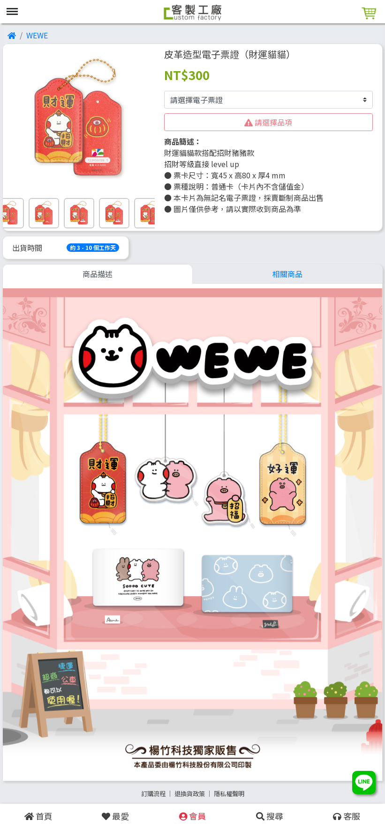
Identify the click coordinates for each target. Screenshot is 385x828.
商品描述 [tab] (98, 273)
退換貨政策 (189, 793)
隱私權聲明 (229, 793)
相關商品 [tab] (287, 273)
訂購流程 (153, 793)
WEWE (37, 35)
